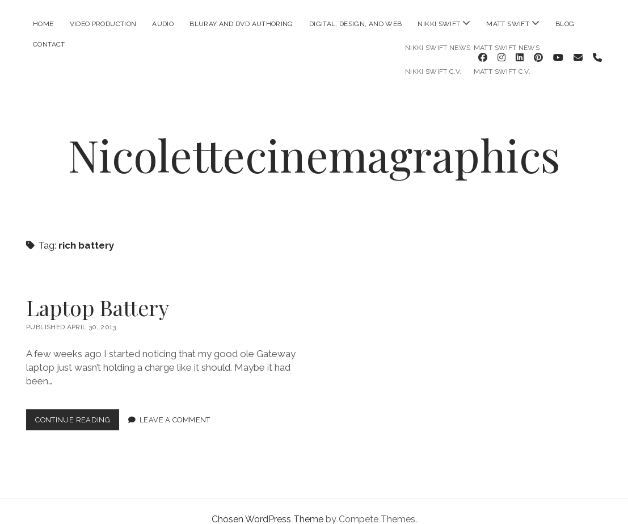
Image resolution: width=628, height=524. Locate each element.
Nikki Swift (439, 24)
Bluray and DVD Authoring (241, 24)
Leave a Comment (175, 404)
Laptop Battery (97, 291)
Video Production (103, 24)
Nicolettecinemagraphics (314, 138)
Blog (564, 24)
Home (43, 24)
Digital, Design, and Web (355, 24)
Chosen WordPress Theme (267, 503)
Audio (163, 24)
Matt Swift (507, 24)
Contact (49, 44)
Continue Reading (77, 406)
